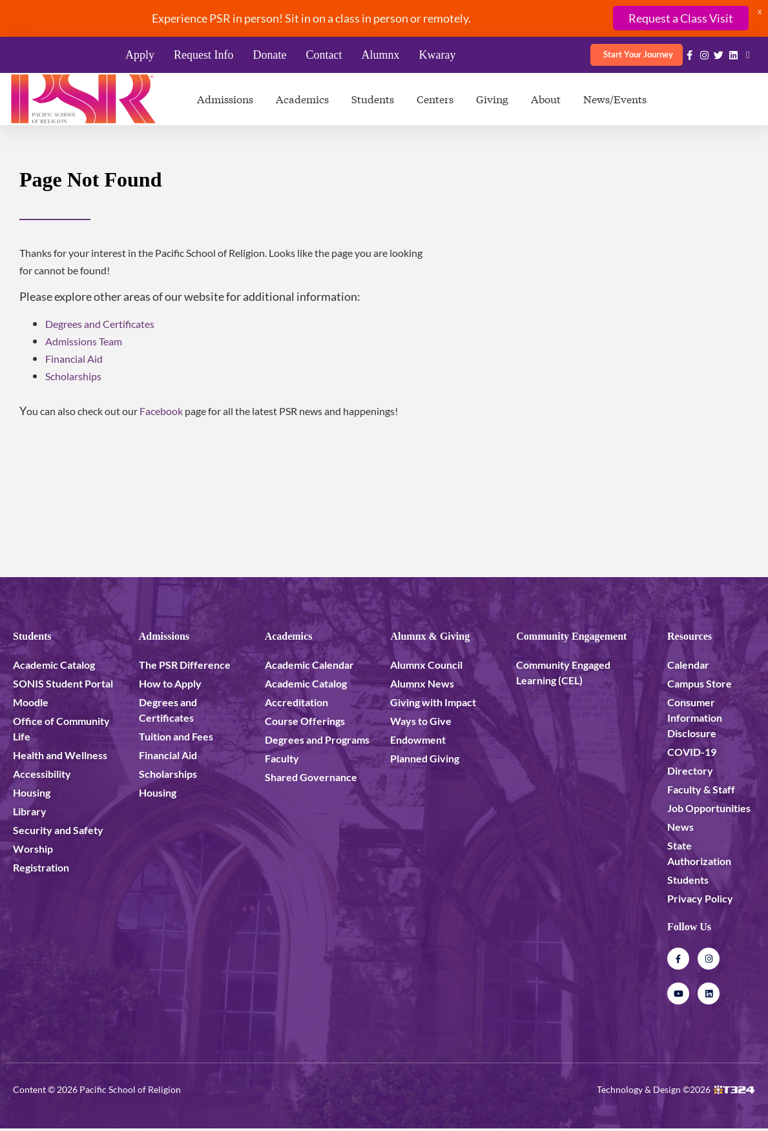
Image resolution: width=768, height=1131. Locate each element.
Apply (139, 54)
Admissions (225, 98)
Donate (269, 54)
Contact (324, 54)
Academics (302, 98)
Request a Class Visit (680, 18)
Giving (492, 98)
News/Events (615, 98)
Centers (435, 98)
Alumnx (380, 54)
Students (372, 98)
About (546, 98)
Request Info (203, 54)
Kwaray (437, 54)
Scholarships (73, 376)
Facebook (161, 411)
